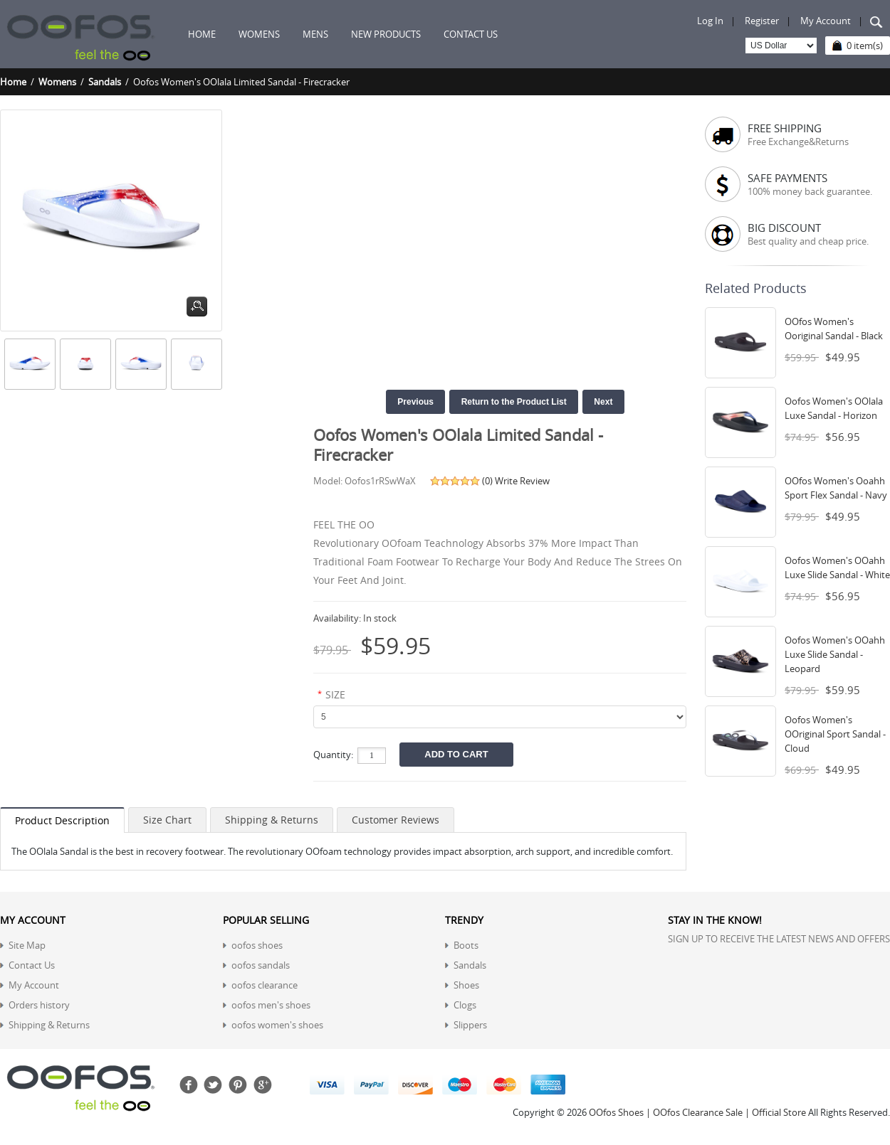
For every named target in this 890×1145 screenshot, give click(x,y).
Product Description (62, 820)
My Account (825, 20)
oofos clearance (264, 985)
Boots (466, 945)
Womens (57, 81)
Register (762, 20)
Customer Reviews (395, 819)
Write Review (522, 480)
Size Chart (167, 819)
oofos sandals (260, 965)
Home (202, 34)
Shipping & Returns (271, 819)
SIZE (335, 694)
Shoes (466, 985)
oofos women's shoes (277, 1024)
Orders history (39, 1004)
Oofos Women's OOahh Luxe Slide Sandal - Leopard (835, 654)
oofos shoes (257, 945)
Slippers (470, 1024)
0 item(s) (865, 45)
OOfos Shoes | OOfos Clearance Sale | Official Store (697, 1112)
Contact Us (32, 965)
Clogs (465, 1004)
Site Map (27, 945)
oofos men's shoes (270, 1004)
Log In (710, 20)
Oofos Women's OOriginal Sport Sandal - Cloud (835, 734)
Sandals (104, 81)
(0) (487, 480)
